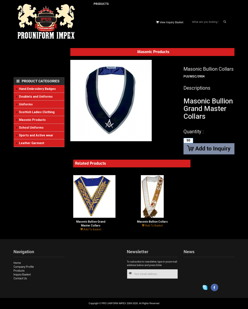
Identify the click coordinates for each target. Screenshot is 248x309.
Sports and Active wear (36, 135)
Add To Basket (90, 229)
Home (17, 262)
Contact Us (20, 278)
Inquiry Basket (22, 274)
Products (19, 270)
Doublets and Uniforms (36, 97)
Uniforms (26, 104)
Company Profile (24, 266)
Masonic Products (32, 120)
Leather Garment (31, 143)
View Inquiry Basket (169, 22)
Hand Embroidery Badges (37, 89)
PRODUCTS (101, 3)
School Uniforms (31, 128)
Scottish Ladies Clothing (37, 112)
